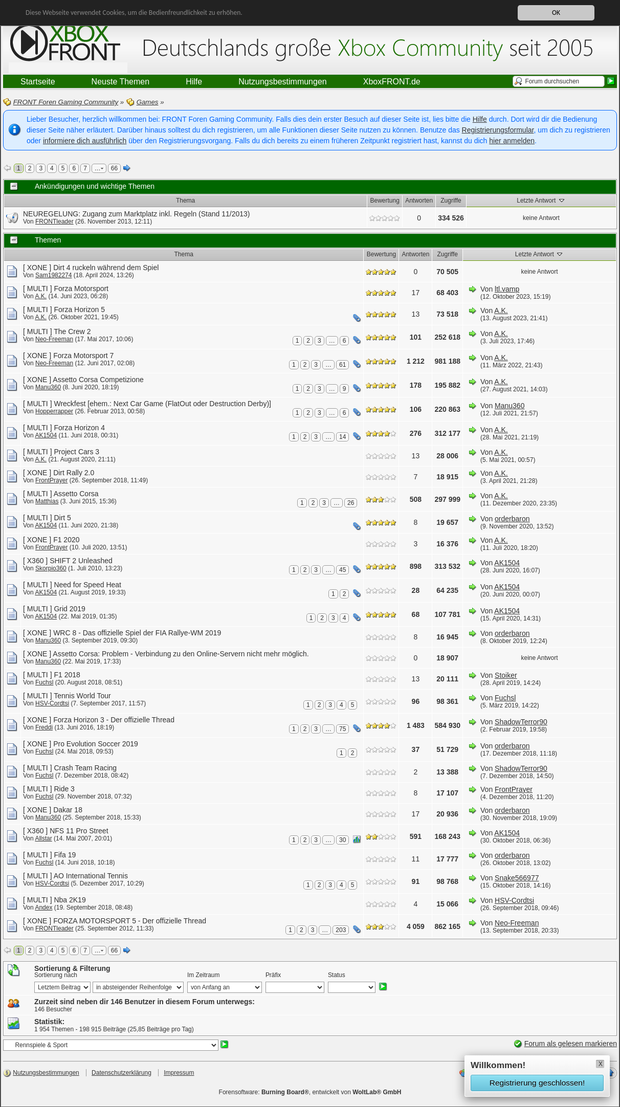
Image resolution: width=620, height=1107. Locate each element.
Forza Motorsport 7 (83, 355)
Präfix (273, 975)
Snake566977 (517, 878)
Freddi (44, 727)
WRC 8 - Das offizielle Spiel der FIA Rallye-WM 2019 (137, 633)
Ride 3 (64, 789)
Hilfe (480, 119)
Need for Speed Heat (87, 585)
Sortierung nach (55, 975)
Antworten (419, 200)
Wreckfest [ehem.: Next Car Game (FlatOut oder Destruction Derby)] (162, 404)
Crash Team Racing (85, 768)
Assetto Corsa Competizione (98, 379)
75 (342, 729)
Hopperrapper (54, 411)
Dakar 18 (67, 810)
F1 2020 (66, 540)
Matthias (46, 501)
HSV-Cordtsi (52, 703)
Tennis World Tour (82, 696)
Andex (43, 907)
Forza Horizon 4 (79, 428)
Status (336, 975)
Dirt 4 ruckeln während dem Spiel (106, 267)
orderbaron (512, 519)
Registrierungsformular (498, 130)
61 (342, 364)
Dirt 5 (62, 518)
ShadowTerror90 (521, 722)
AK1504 (46, 435)
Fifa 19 (65, 855)
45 (342, 569)
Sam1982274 (53, 275)
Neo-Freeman (54, 339)
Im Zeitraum (203, 975)
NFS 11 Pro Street (79, 831)
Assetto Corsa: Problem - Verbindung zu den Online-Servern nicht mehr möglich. (180, 654)
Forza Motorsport (81, 288)
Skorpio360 (51, 568)
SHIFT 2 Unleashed (81, 561)
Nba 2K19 (69, 900)
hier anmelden (512, 141)
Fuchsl (44, 682)
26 (350, 502)
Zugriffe (450, 200)
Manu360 (48, 387)
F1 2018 (67, 675)
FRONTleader (54, 221)
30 (342, 840)
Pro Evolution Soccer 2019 (95, 744)
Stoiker (506, 675)
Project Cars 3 (76, 452)
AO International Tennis (91, 876)
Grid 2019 (69, 609)
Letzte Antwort (541, 200)
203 (341, 930)
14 (342, 436)
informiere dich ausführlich (84, 141)
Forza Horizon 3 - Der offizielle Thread (113, 720)
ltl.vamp (507, 289)
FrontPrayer (51, 480)
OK (556, 12)
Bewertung (385, 200)
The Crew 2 (72, 331)
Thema (185, 200)
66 (114, 168)
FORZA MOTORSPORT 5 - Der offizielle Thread (129, 921)
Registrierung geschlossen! (537, 1082)
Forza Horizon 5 (79, 309)
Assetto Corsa (76, 494)
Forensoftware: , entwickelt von (310, 1092)
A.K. (41, 296)
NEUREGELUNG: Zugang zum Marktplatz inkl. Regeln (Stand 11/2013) (136, 214)
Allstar (43, 838)
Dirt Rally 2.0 (73, 473)
